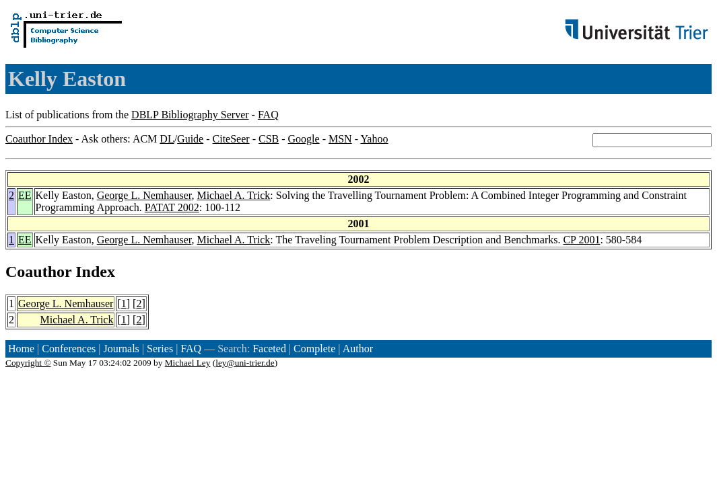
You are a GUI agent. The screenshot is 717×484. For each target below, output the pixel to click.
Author (358, 348)
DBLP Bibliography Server (190, 114)
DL (167, 139)
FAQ (268, 114)
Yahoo (374, 139)
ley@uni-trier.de (244, 363)
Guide (190, 139)
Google (304, 139)
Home (21, 348)
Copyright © (28, 363)
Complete (314, 348)
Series (160, 348)
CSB (269, 139)
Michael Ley (188, 363)
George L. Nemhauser (144, 195)
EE (25, 195)
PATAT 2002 (172, 207)
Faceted (269, 348)
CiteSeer (231, 139)
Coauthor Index (39, 139)
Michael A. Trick (233, 195)
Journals (121, 348)
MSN (340, 139)
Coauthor (38, 271)
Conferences (69, 348)
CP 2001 (581, 239)
